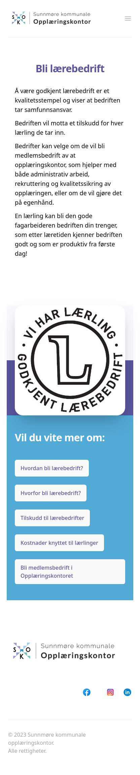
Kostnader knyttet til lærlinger (59, 542)
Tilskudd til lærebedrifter (52, 518)
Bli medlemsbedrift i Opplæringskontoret (47, 571)
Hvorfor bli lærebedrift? (51, 493)
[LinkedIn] (127, 692)
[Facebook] (86, 692)
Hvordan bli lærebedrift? (52, 468)
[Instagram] (110, 692)
